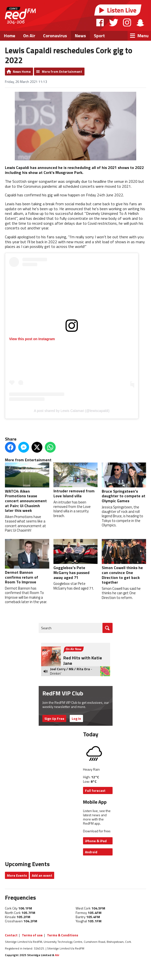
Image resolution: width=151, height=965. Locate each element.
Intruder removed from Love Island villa (75, 481)
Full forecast (95, 790)
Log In (76, 718)
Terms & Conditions (62, 935)
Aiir (57, 955)
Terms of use (32, 935)
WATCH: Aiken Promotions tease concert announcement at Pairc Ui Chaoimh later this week (27, 488)
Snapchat (140, 22)
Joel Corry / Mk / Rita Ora (70, 668)
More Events (17, 875)
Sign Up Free (54, 718)
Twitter (113, 22)
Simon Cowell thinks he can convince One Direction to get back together (124, 562)
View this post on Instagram (32, 339)
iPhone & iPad (96, 840)
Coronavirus (55, 35)
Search (46, 628)
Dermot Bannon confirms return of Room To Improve (27, 562)
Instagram (127, 22)
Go (107, 628)
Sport (99, 35)
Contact (11, 935)
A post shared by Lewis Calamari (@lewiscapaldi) (72, 411)
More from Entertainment (62, 71)
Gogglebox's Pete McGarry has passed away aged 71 (75, 559)
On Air (29, 35)
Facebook (100, 22)
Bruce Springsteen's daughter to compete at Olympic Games (124, 483)
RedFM (20, 15)
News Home (22, 71)
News (80, 35)
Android (91, 851)
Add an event (42, 875)
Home (9, 35)
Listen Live (118, 10)
